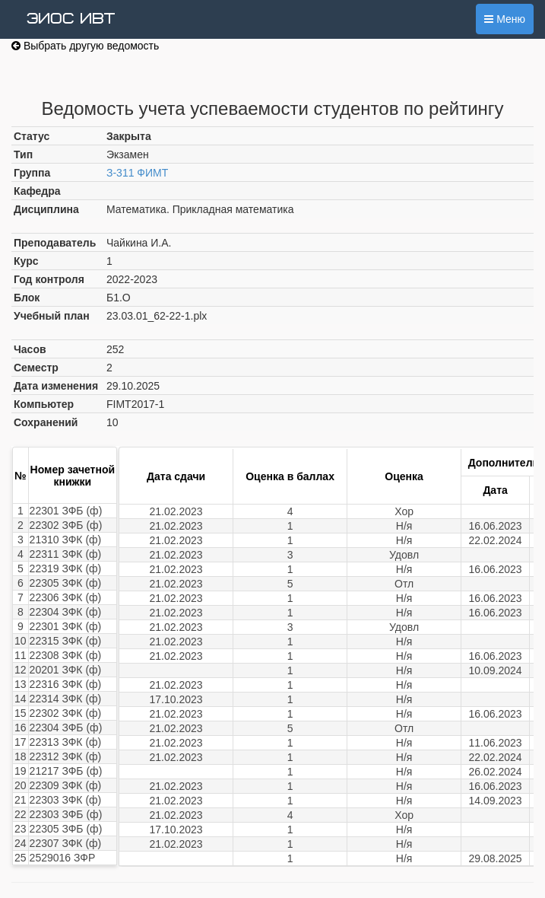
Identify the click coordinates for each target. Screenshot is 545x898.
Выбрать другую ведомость (85, 46)
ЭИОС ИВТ (71, 19)
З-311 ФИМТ (137, 173)
